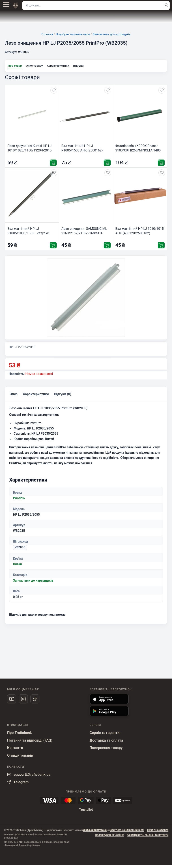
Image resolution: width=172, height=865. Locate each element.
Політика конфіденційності (127, 830)
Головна (47, 34)
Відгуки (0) (61, 396)
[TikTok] (34, 698)
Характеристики (58, 65)
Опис (13, 396)
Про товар (15, 65)
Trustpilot (86, 809)
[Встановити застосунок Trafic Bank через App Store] (109, 699)
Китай (17, 566)
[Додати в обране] (53, 90)
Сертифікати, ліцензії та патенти (147, 835)
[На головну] (15, 5)
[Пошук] (167, 5)
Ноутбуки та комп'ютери (73, 34)
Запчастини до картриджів (112, 34)
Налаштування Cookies (109, 835)
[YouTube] (11, 698)
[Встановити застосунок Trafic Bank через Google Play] (109, 711)
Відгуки (78, 65)
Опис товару (34, 65)
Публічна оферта (157, 830)
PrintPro (19, 500)
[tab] (13, 396)
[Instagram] (23, 698)
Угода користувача (95, 830)
